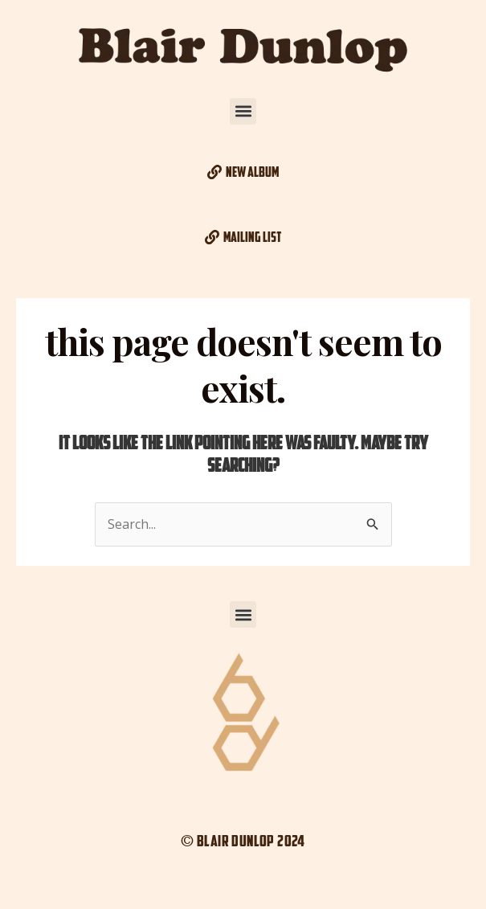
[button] (243, 111)
